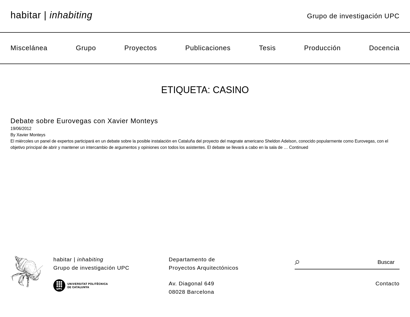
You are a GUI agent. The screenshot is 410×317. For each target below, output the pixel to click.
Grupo (86, 48)
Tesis (267, 48)
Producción (322, 48)
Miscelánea (29, 48)
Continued (298, 147)
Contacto (387, 283)
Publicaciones (208, 48)
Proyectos (140, 48)
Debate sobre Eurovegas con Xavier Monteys (84, 121)
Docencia (384, 48)
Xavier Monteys (30, 135)
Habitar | (51, 15)
